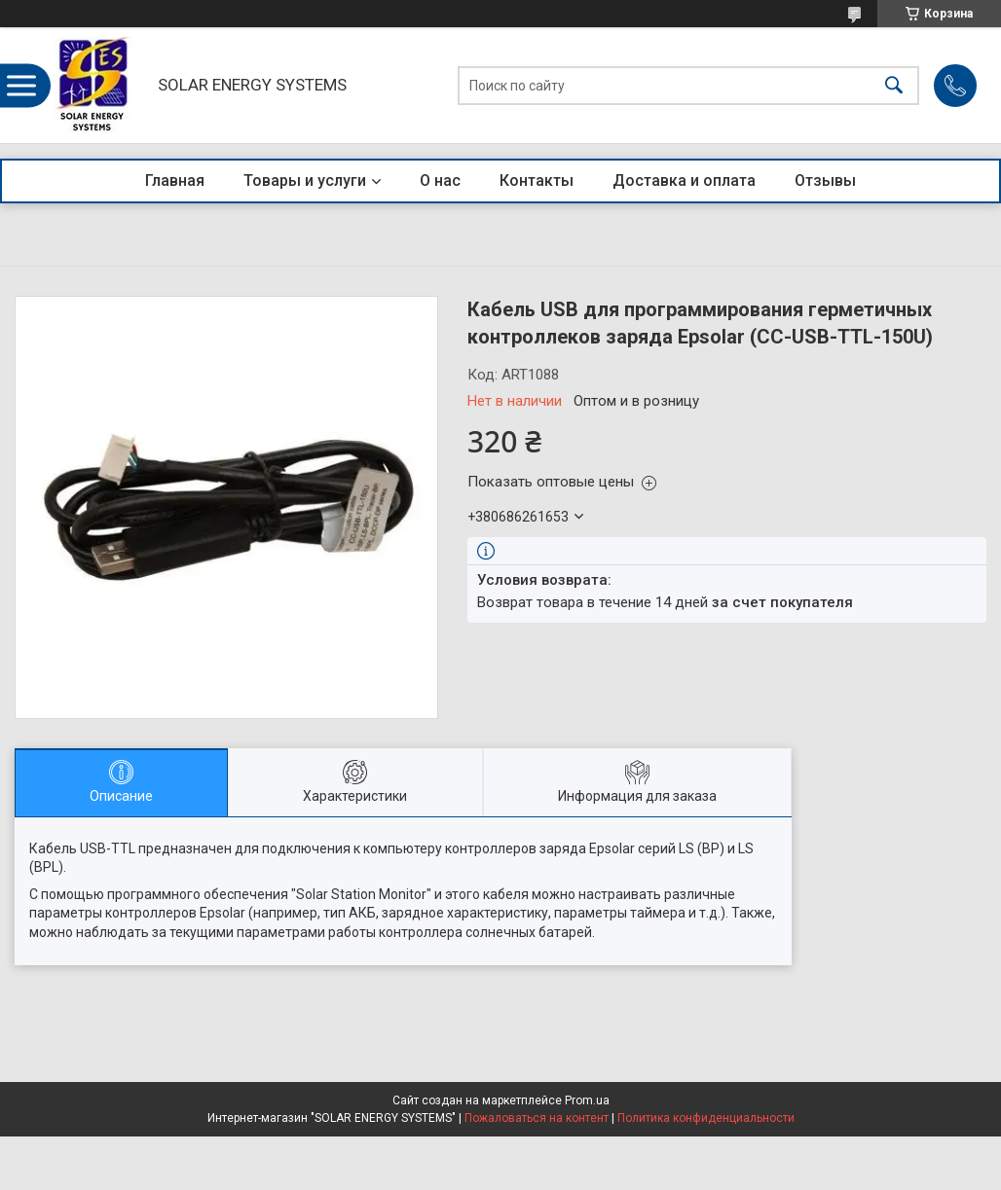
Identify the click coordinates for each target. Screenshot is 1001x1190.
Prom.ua (587, 1100)
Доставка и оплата (684, 180)
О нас (440, 180)
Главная (174, 180)
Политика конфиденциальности (706, 1118)
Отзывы (825, 180)
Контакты (537, 180)
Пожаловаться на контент (536, 1118)
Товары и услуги (304, 180)
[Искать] (894, 85)
